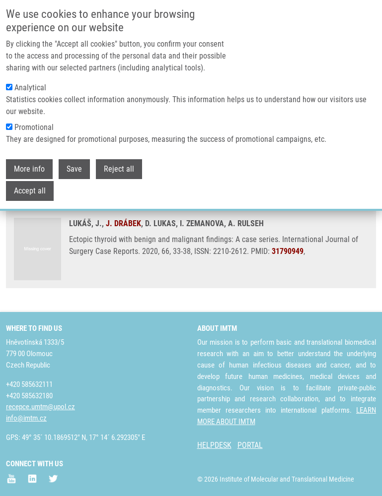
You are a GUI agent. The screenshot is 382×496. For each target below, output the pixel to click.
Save (74, 163)
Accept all (30, 184)
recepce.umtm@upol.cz (40, 406)
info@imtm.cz (26, 418)
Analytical (30, 81)
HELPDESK (214, 445)
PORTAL (250, 445)
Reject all (119, 163)
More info (29, 163)
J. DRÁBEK (123, 223)
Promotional (34, 121)
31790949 (288, 251)
